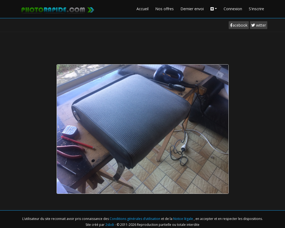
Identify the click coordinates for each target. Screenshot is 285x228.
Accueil (142, 8)
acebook (238, 25)
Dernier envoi (192, 8)
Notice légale (183, 218)
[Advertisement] (142, 47)
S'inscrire (256, 8)
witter (258, 25)
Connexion (233, 8)
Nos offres (164, 8)
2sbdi (109, 224)
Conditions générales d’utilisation (135, 218)
